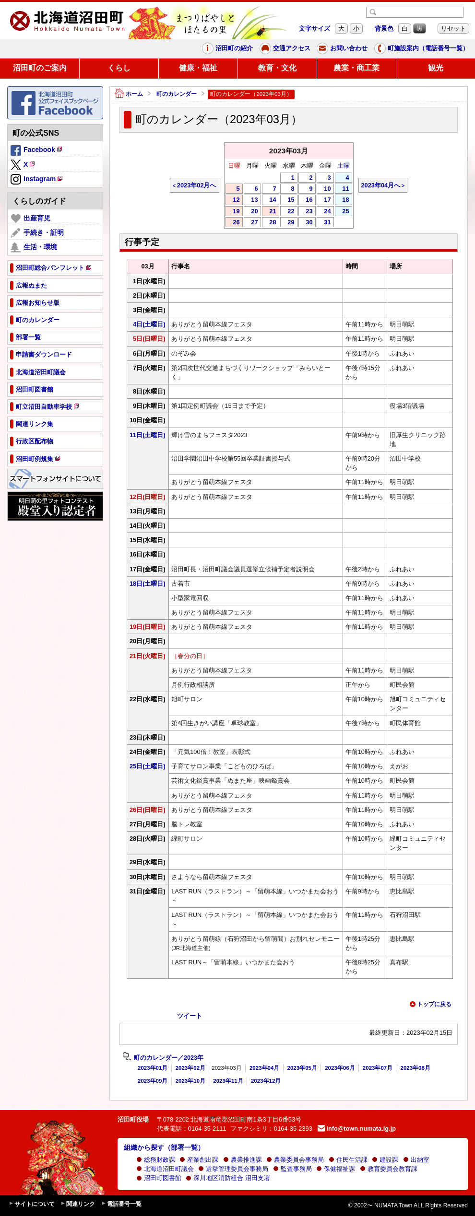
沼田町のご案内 (40, 68)
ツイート (189, 1015)
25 (342, 212)
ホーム (129, 94)
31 (324, 223)
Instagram (37, 179)
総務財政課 (155, 1159)
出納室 (416, 1159)
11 (342, 189)
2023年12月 (266, 1081)
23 (305, 212)
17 (324, 200)
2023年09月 (152, 1081)
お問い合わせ (342, 48)
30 (305, 223)
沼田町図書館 (158, 1177)
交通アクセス (285, 48)
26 (233, 223)
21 (269, 212)
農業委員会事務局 (295, 1159)
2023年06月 (340, 1068)
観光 (435, 68)
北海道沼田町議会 (165, 1168)
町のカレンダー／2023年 (163, 1057)
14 (269, 200)
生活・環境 (34, 247)
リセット (453, 28)
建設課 (385, 1159)
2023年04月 (264, 1068)
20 (251, 212)
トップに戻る (430, 1004)
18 (342, 200)
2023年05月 (302, 1068)
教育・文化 (277, 68)
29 (287, 223)
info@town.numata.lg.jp (357, 1128)
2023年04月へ (381, 185)
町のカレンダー (176, 94)
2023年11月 (228, 1081)
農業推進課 (242, 1159)
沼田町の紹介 (227, 48)
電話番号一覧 (121, 1204)
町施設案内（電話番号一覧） (421, 48)
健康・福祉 (198, 68)
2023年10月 (190, 1081)
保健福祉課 (335, 1168)
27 (251, 223)
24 (324, 212)
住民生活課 (348, 1159)
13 (251, 200)
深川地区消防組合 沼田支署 (228, 1177)
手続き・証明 (37, 233)
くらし (119, 68)
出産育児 (30, 218)
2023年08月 (415, 1068)
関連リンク (77, 1204)
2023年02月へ (196, 185)
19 (233, 212)
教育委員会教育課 (388, 1168)
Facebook (37, 151)
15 (287, 200)
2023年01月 (152, 1068)
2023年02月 (190, 1068)
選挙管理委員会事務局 (233, 1168)
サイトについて (32, 1204)
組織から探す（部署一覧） (164, 1147)
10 (324, 189)
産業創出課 (198, 1159)
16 (305, 200)
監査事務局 (292, 1168)
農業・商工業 (356, 68)
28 (269, 223)
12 (233, 200)
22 (287, 212)
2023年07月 (377, 1068)
